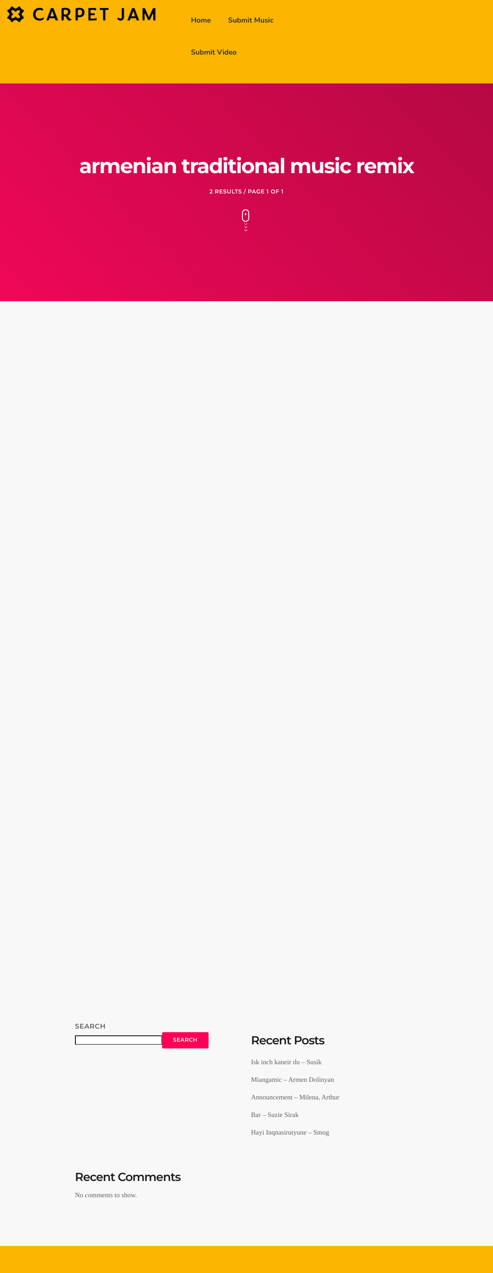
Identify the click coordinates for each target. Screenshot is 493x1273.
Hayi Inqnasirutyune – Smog (290, 1132)
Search (90, 1026)
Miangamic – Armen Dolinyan (292, 1080)
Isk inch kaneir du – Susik (286, 1062)
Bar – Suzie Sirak (274, 1115)
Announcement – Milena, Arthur (295, 1097)
